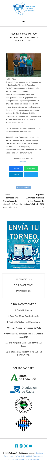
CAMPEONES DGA (23, 291)
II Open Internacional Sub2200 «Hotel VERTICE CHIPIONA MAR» (23, 353)
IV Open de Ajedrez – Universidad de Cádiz (23, 328)
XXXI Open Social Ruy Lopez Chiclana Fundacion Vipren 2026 (23, 335)
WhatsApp (31, 169)
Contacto (39, 453)
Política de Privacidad (23, 456)
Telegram (16, 175)
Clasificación (23, 162)
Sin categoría (23, 187)
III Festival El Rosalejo (23, 310)
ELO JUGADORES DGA (23, 285)
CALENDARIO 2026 (23, 279)
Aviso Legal (8, 456)
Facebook (16, 169)
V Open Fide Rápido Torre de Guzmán (23, 316)
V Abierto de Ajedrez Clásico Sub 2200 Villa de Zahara (23, 344)
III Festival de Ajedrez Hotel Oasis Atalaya (23, 322)
